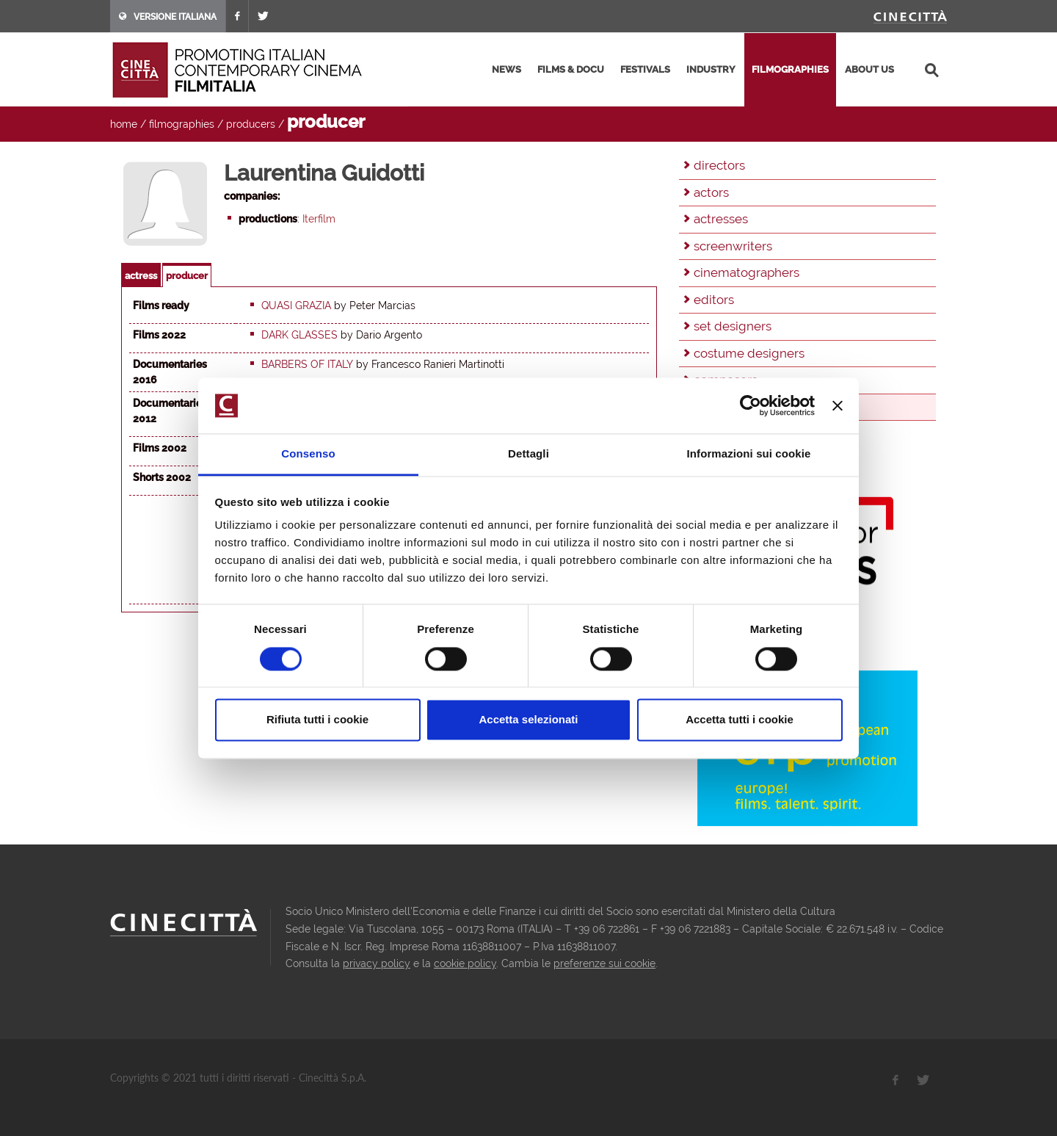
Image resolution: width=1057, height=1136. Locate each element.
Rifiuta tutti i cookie (317, 720)
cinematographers (746, 272)
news (506, 69)
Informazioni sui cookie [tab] (749, 454)
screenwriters (733, 246)
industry (710, 69)
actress (141, 275)
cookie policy (465, 963)
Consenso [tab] (308, 454)
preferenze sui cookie (604, 963)
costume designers (749, 353)
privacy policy (376, 963)
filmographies (790, 69)
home (123, 124)
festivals (645, 69)
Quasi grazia (296, 305)
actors (711, 192)
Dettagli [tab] (528, 454)
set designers (732, 326)
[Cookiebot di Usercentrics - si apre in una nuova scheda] (750, 405)
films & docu (570, 69)
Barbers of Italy (307, 364)
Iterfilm (318, 219)
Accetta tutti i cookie (739, 720)
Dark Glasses (299, 335)
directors (719, 165)
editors (714, 299)
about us (869, 69)
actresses (721, 218)
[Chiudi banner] (837, 405)
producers (250, 124)
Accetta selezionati (528, 720)
